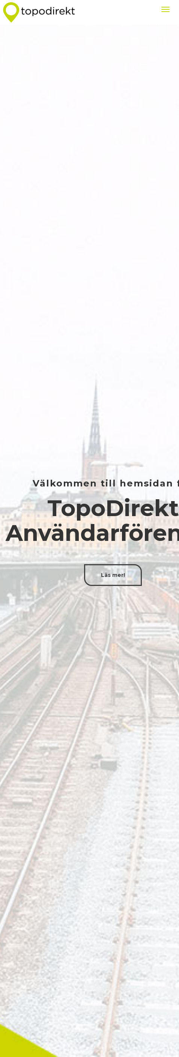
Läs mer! (113, 575)
